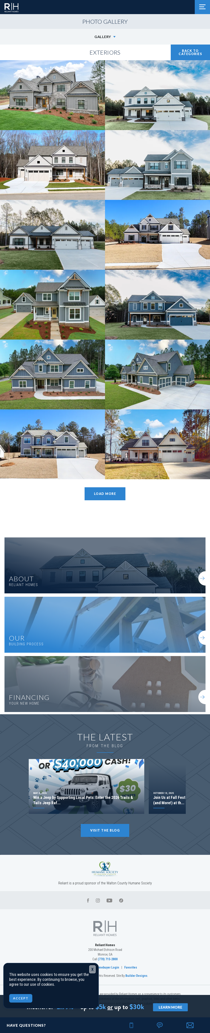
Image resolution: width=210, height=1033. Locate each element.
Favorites (130, 967)
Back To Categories (190, 52)
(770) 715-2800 (108, 959)
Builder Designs (136, 975)
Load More (105, 494)
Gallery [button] (102, 36)
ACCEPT (20, 998)
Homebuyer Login (107, 967)
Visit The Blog (105, 830)
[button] (190, 1025)
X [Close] (92, 969)
